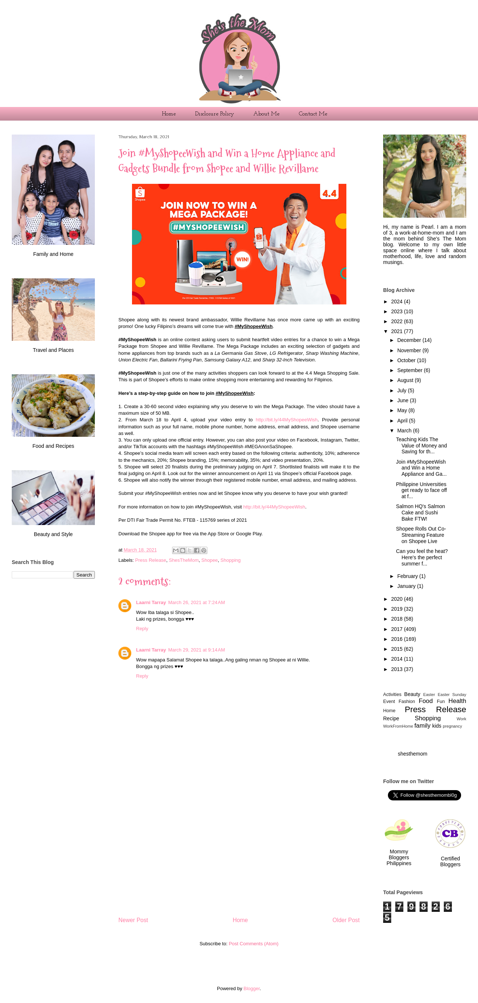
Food (426, 700)
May (402, 410)
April (403, 421)
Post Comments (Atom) (253, 943)
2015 (397, 649)
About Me (266, 114)
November (409, 350)
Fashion (407, 701)
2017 (397, 629)
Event (389, 701)
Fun (441, 701)
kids (436, 726)
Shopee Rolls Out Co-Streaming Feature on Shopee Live (421, 535)
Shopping (231, 560)
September (410, 370)
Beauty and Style (53, 534)
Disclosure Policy (214, 114)
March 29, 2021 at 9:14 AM (196, 650)
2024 (397, 301)
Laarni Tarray (151, 602)
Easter (429, 694)
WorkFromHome (398, 726)
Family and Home (53, 254)
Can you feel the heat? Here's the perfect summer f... (422, 557)
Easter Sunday (452, 694)
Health (458, 700)
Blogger (251, 988)
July (402, 390)
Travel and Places (53, 350)
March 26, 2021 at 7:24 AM (196, 602)
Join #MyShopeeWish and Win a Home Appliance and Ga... (421, 468)
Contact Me (313, 114)
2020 (397, 599)
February (408, 576)
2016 (397, 639)
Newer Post (133, 920)
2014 (397, 659)
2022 (397, 321)
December (409, 340)
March (405, 430)
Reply (142, 628)
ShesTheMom (184, 560)
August (405, 380)
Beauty (412, 694)
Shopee (209, 560)
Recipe (391, 718)
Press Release (151, 560)
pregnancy (452, 726)
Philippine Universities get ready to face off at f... (421, 490)
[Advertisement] (239, 845)
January (407, 586)
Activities (392, 694)
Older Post (346, 920)
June (403, 400)
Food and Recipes (53, 446)
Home (169, 114)
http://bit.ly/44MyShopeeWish (286, 419)
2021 (397, 331)
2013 (397, 669)
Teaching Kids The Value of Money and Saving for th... (421, 445)
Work (461, 719)
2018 (397, 619)
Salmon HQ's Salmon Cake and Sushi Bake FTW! (420, 512)
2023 (397, 311)
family (422, 725)
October (407, 360)
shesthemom (412, 754)
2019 (397, 609)
